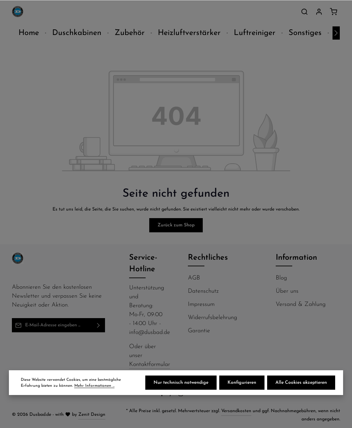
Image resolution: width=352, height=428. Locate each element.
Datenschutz (203, 291)
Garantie (199, 331)
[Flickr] (190, 395)
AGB (194, 278)
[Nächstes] (336, 33)
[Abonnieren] (98, 325)
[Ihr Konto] (319, 11)
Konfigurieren (242, 382)
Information (296, 258)
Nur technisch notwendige (181, 382)
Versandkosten (236, 411)
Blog (281, 278)
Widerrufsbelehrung (212, 317)
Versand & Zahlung (301, 304)
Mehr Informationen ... (94, 386)
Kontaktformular (149, 364)
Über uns (287, 291)
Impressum (201, 304)
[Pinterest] (171, 395)
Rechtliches (208, 258)
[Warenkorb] (333, 11)
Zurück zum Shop (176, 225)
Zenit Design (91, 414)
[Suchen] (304, 11)
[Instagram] (181, 395)
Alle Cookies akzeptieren (301, 382)
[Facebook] (162, 395)
